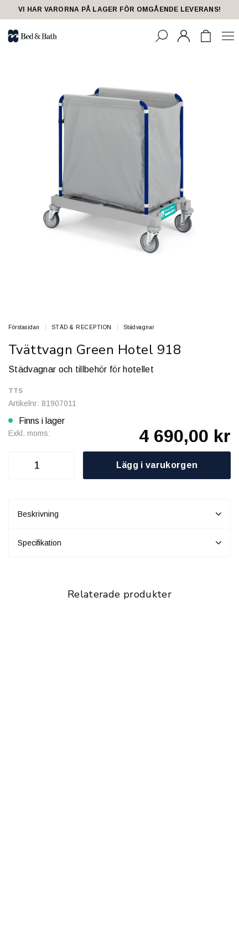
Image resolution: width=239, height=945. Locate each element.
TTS (15, 390)
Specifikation (119, 542)
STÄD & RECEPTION (81, 327)
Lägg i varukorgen (157, 465)
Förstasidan (24, 327)
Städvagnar (139, 327)
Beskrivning (119, 514)
